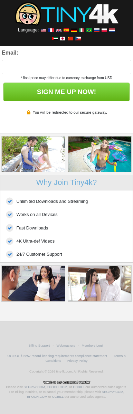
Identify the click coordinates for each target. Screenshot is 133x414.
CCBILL (78, 387)
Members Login (93, 345)
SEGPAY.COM (34, 387)
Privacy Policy (77, 361)
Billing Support (39, 345)
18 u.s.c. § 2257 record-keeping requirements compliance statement (57, 356)
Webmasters (66, 345)
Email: (10, 53)
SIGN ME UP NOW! (66, 91)
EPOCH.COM (57, 387)
